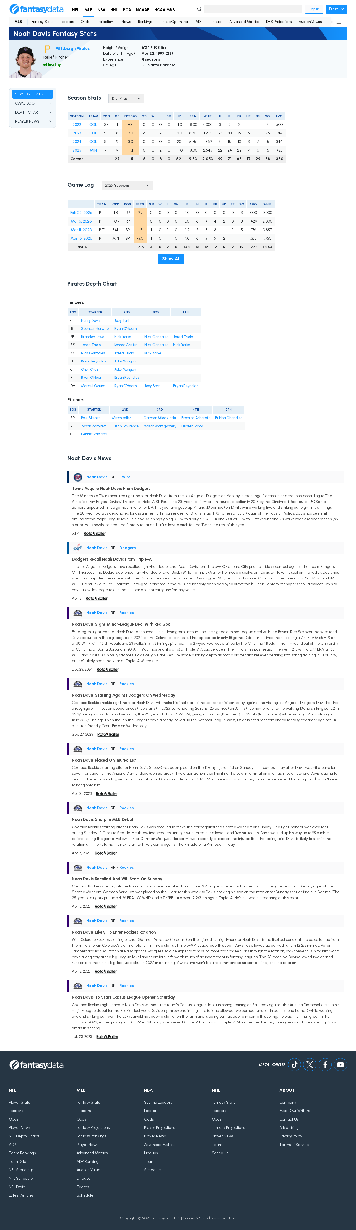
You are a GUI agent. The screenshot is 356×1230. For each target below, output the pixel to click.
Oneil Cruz (89, 369)
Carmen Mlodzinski (160, 418)
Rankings (145, 22)
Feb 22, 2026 (81, 212)
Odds (85, 22)
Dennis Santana (94, 434)
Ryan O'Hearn (125, 329)
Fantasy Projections (93, 1127)
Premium (336, 9)
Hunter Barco (192, 426)
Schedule (85, 1195)
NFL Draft (17, 1187)
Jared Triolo (183, 337)
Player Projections (159, 1127)
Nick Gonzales (156, 337)
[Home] (36, 9)
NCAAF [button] (142, 9)
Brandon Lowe (92, 337)
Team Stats (19, 1161)
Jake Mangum (125, 361)
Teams (83, 1187)
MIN (93, 150)
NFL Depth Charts (24, 1136)
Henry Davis (90, 320)
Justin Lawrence (125, 426)
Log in (314, 9)
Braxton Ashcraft (195, 418)
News (126, 22)
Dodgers (127, 547)
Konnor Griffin (125, 345)
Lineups (216, 22)
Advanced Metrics (244, 22)
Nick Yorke (122, 337)
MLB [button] (88, 9)
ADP (199, 22)
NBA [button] (101, 9)
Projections (105, 22)
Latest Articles (21, 1195)
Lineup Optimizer (174, 22)
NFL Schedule (21, 1178)
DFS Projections (279, 22)
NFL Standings (21, 1170)
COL (93, 124)
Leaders (67, 22)
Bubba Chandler (228, 418)
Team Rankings (22, 1153)
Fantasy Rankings (91, 1136)
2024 (76, 141)
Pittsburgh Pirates (73, 48)
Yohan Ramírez (93, 426)
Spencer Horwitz (95, 329)
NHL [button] (114, 9)
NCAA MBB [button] (164, 9)
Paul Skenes (90, 418)
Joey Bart (122, 320)
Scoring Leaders (158, 1102)
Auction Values (310, 22)
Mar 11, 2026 (81, 230)
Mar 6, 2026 (81, 221)
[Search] (253, 9)
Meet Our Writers (294, 1110)
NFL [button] (75, 9)
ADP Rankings (88, 1161)
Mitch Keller (121, 418)
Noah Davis (97, 477)
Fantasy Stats (42, 22)
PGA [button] (127, 9)
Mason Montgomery (160, 426)
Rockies (126, 612)
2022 (76, 124)
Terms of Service (294, 1144)
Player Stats (19, 1102)
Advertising (289, 1127)
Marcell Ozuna (93, 386)
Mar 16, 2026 (81, 238)
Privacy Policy (290, 1136)
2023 (77, 133)
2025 (76, 150)
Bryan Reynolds (93, 361)
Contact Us (288, 1119)
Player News (19, 1127)
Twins (125, 477)
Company (287, 1102)
